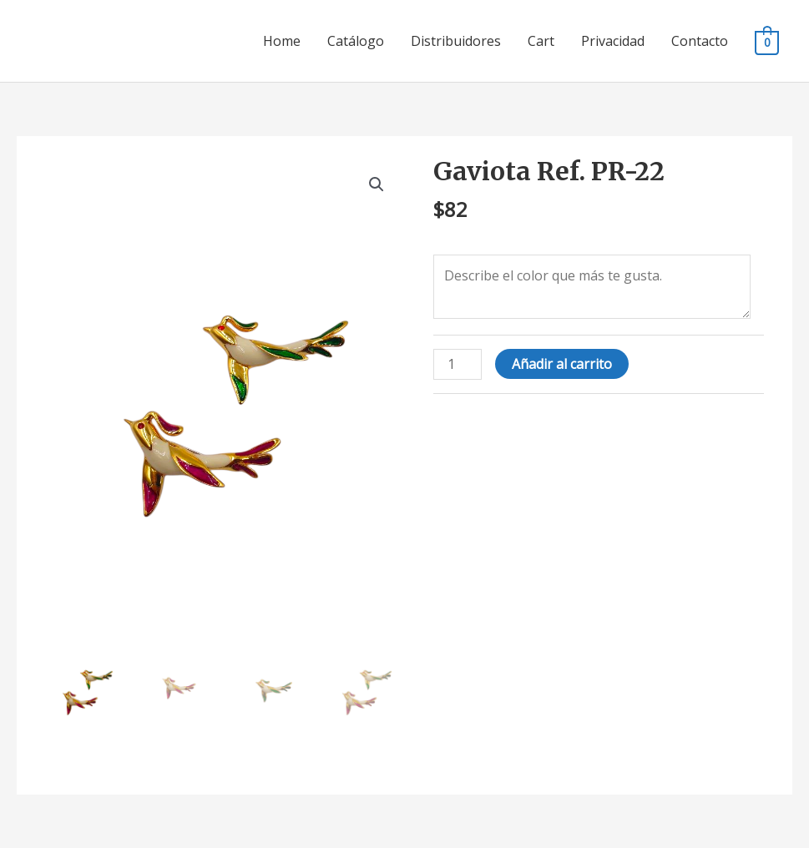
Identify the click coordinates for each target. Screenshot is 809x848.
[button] (377, 184)
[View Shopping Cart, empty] (767, 42)
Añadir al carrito (562, 364)
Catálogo (355, 41)
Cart (541, 41)
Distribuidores (456, 41)
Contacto (699, 41)
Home (282, 41)
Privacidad (613, 41)
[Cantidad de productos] (457, 364)
